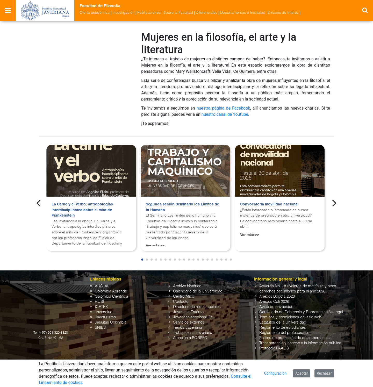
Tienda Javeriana (187, 327)
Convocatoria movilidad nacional (269, 204)
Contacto (180, 302)
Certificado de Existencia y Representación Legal (301, 312)
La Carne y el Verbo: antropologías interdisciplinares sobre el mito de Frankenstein (82, 210)
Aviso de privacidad (276, 307)
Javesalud (103, 312)
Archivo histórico (187, 286)
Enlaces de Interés (283, 13)
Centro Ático (183, 296)
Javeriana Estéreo (188, 312)
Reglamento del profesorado (283, 333)
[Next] (334, 203)
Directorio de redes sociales (197, 307)
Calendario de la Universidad (198, 291)
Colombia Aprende (111, 291)
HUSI (99, 302)
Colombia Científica (111, 296)
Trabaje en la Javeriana (192, 333)
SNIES (100, 327)
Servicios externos (188, 322)
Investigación (123, 13)
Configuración (275, 373)
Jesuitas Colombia (110, 322)
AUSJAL (102, 286)
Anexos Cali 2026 (274, 302)
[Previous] (39, 203)
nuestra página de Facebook (223, 108)
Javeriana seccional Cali (193, 317)
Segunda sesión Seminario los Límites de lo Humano (182, 207)
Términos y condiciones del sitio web (290, 317)
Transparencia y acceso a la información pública (300, 343)
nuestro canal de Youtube (224, 114)
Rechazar (324, 373)
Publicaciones (149, 13)
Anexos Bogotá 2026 (277, 296)
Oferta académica (95, 13)
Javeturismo (105, 317)
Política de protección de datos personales (295, 338)
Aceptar (301, 373)
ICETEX (101, 307)
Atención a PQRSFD (190, 338)
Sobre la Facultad (178, 13)
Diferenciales (206, 13)
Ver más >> (249, 235)
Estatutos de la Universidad (282, 322)
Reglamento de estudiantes (282, 327)
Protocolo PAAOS (274, 348)
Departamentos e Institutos (242, 13)
